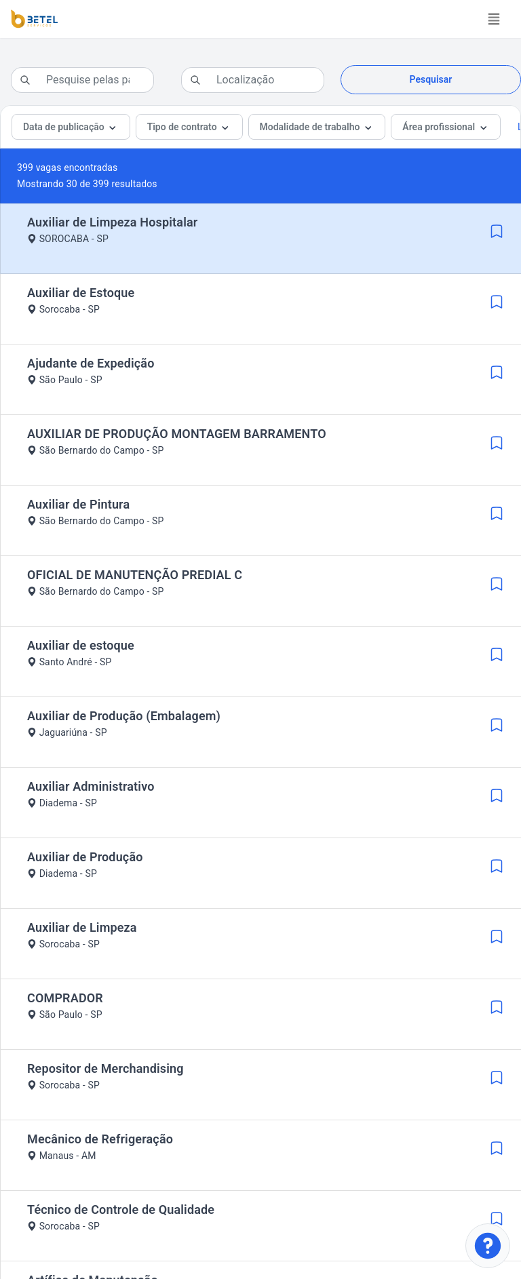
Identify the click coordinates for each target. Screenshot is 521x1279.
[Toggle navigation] (494, 19)
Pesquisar (431, 79)
